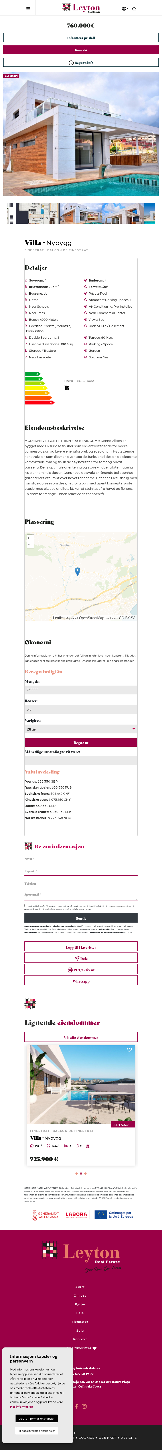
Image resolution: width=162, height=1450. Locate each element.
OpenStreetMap (91, 618)
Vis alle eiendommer (81, 1037)
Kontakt (81, 50)
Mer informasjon (21, 1406)
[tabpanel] (81, 1105)
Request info (81, 63)
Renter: (31, 700)
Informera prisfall (81, 37)
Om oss (80, 1295)
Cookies (86, 1437)
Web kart (108, 1437)
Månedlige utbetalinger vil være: (52, 751)
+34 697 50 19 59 (81, 1373)
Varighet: (33, 720)
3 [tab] (85, 1173)
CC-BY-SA (127, 618)
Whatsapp (81, 981)
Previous (8, 134)
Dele (81, 958)
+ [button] (29, 538)
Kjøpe (80, 1304)
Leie (80, 1313)
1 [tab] (76, 1173)
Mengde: (32, 681)
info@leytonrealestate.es (81, 1368)
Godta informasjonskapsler (37, 1418)
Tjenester (80, 1322)
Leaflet (58, 618)
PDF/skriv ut (81, 970)
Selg (80, 1330)
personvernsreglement (118, 906)
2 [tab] (81, 1173)
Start (80, 1287)
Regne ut (81, 742)
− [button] (29, 544)
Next (153, 134)
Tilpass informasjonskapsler (36, 1430)
